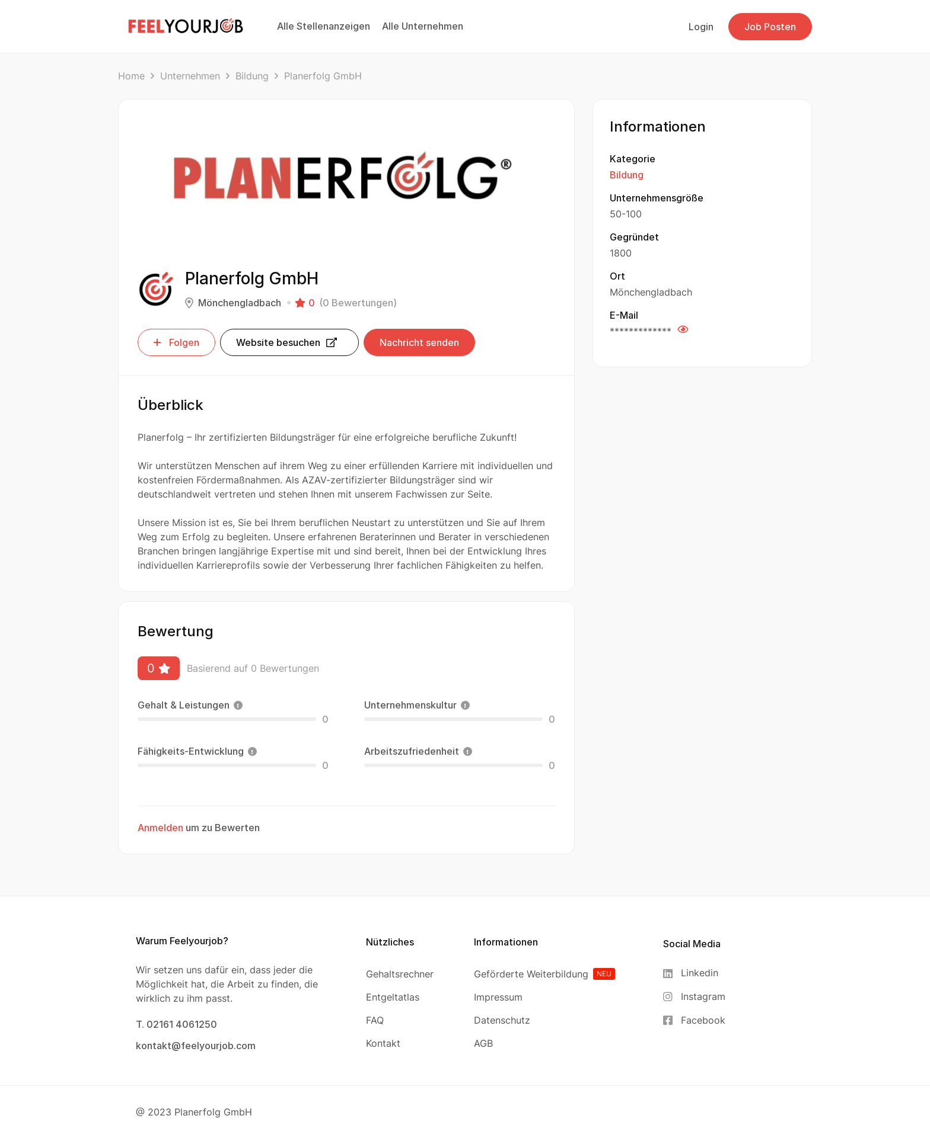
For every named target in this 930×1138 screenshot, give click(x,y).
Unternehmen (190, 76)
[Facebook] (694, 1020)
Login (701, 27)
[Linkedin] (694, 973)
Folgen (176, 342)
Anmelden (160, 828)
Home (131, 76)
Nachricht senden (419, 342)
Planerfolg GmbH (213, 1112)
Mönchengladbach (239, 303)
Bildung (252, 76)
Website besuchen (286, 342)
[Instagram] (694, 996)
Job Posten (770, 27)
